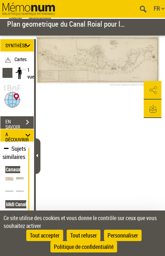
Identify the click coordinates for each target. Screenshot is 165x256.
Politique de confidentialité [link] (84, 247)
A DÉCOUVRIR (19, 135)
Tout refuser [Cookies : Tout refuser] (83, 235)
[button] (12, 99)
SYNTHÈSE (19, 45)
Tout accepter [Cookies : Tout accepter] (45, 235)
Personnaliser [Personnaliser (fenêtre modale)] (123, 235)
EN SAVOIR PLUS (19, 123)
